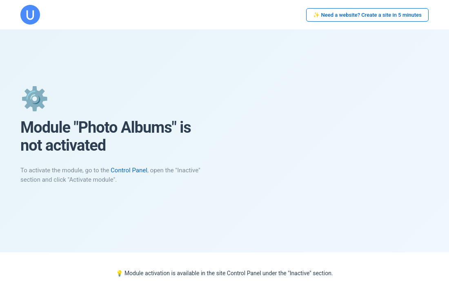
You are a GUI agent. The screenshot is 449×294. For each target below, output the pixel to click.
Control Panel (129, 170)
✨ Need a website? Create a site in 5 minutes (367, 15)
